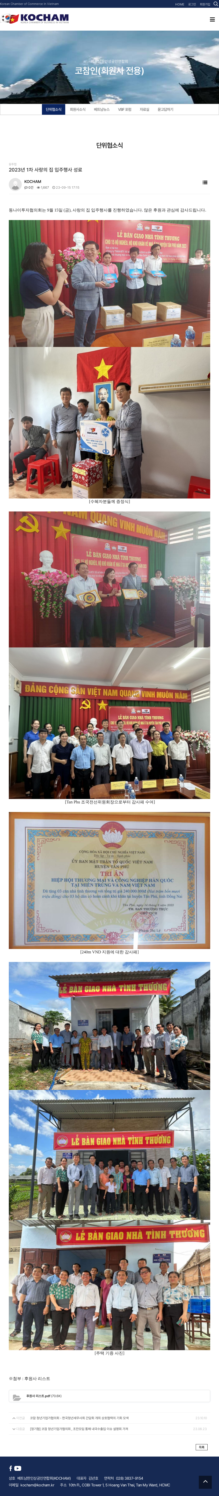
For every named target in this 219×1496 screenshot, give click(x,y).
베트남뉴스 (102, 109)
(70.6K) (44, 1396)
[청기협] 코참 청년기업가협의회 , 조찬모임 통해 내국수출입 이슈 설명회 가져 (79, 1429)
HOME (180, 4)
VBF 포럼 (124, 109)
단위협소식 (53, 109)
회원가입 (205, 4)
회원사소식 (77, 109)
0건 (28, 188)
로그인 (192, 4)
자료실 (144, 109)
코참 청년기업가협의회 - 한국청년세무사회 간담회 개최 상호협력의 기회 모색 (79, 1418)
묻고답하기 (165, 109)
